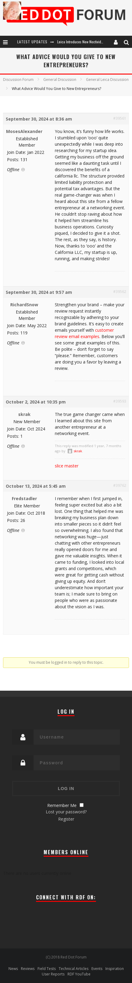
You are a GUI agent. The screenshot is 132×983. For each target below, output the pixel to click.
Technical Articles (73, 968)
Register (66, 819)
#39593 (119, 401)
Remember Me (62, 805)
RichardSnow (24, 304)
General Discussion (59, 79)
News (13, 968)
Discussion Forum (18, 79)
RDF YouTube (79, 974)
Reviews (28, 968)
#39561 (119, 118)
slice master (66, 466)
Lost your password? (66, 812)
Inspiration (114, 968)
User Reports (53, 974)
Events (96, 968)
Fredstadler (24, 498)
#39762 (119, 485)
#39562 (119, 291)
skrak (24, 414)
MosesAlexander (24, 131)
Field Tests (47, 968)
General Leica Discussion (107, 79)
